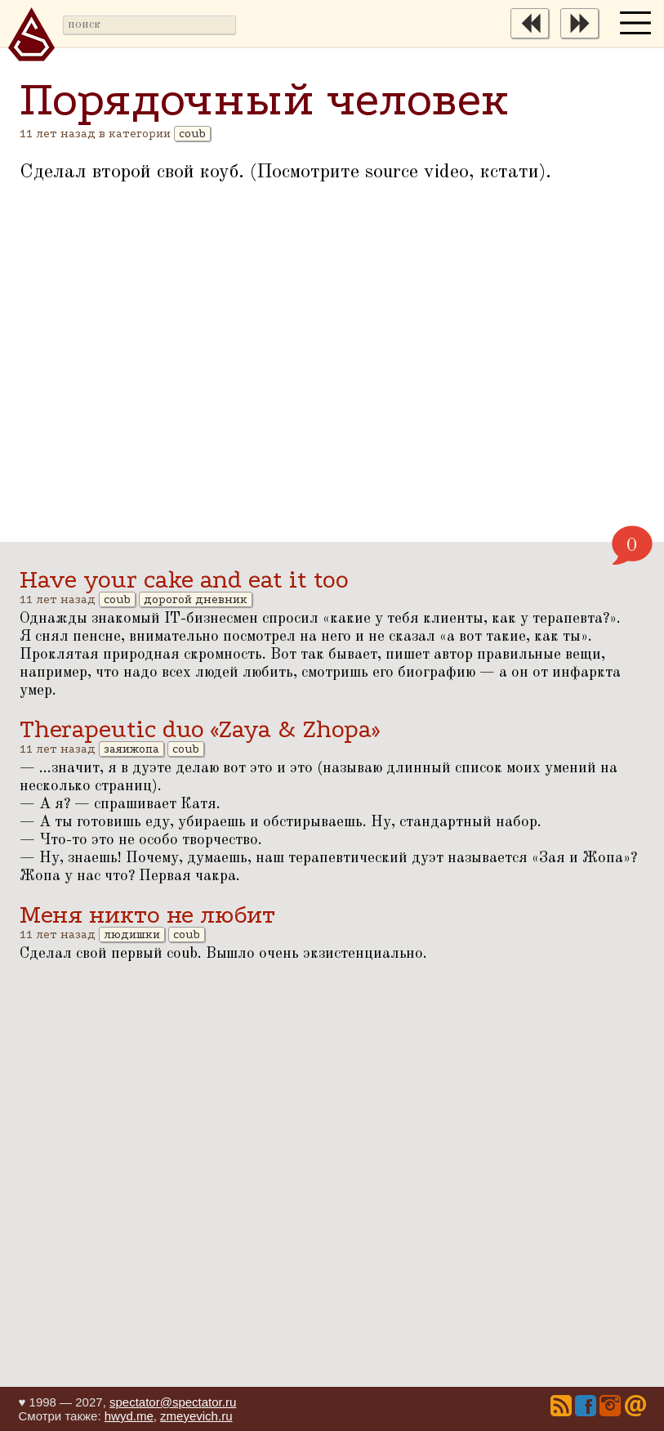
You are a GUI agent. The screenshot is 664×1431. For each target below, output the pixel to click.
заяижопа (131, 749)
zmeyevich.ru (196, 1416)
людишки (132, 934)
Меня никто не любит (147, 915)
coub (192, 134)
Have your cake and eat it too (184, 580)
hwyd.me (129, 1416)
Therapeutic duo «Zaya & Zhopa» (200, 729)
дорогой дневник (195, 599)
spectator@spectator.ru (172, 1402)
